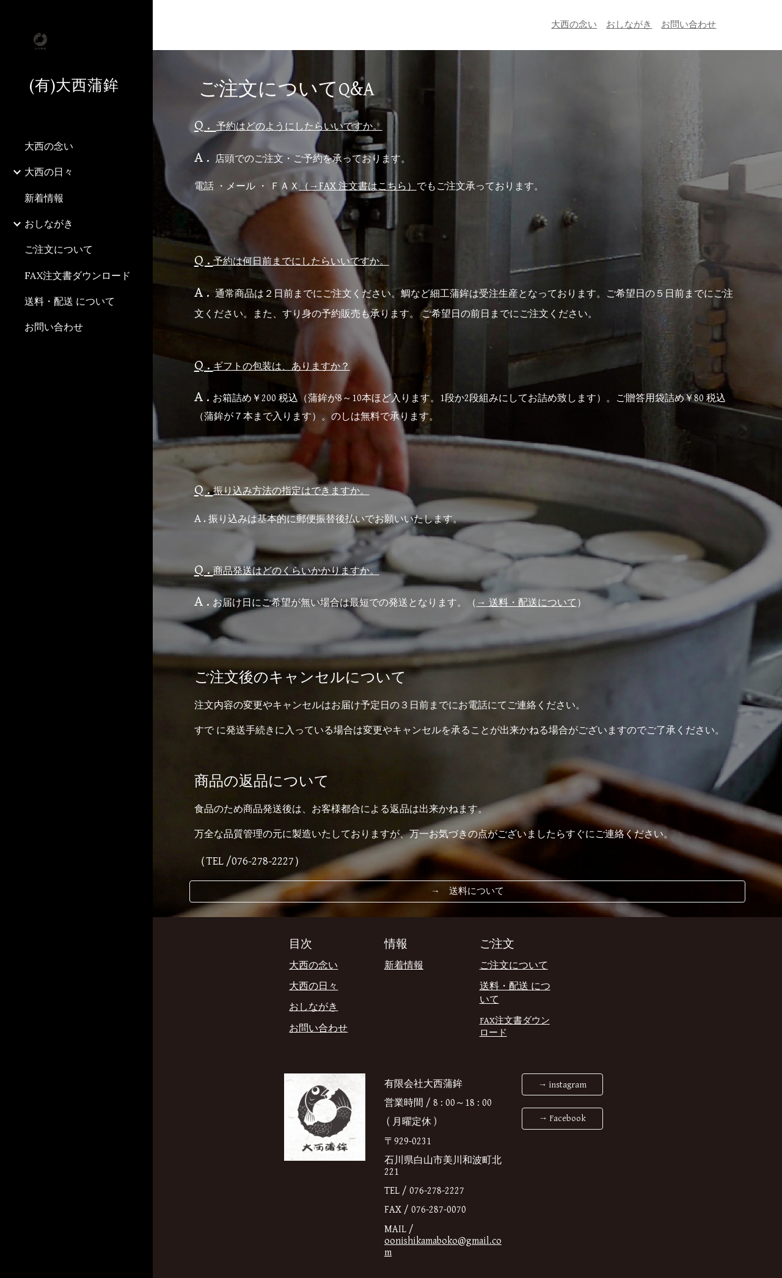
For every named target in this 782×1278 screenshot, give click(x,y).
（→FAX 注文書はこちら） (358, 186)
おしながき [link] (48, 223)
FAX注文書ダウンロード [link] (77, 275)
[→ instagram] (562, 1084)
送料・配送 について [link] (69, 301)
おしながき (313, 1007)
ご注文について (514, 965)
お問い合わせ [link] (53, 327)
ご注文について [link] (58, 249)
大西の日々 (313, 986)
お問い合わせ (688, 25)
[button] (767, 17)
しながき (633, 25)
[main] (634, 25)
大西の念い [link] (48, 146)
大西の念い (574, 25)
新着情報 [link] (44, 198)
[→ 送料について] (467, 891)
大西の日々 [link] (48, 171)
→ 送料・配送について (527, 603)
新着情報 (403, 965)
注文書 (508, 1020)
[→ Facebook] (562, 1119)
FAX (487, 1020)
